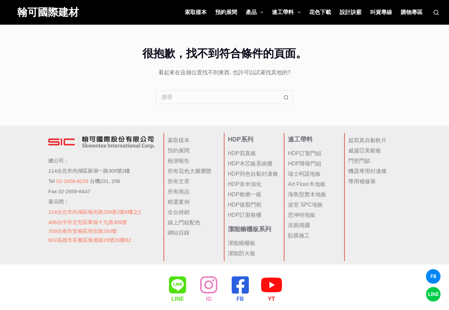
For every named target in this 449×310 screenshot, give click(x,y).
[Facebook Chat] (433, 276)
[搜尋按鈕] (286, 97)
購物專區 (412, 12)
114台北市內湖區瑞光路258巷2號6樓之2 (94, 211)
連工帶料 (287, 12)
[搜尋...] (217, 97)
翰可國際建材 (48, 12)
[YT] (271, 284)
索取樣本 (196, 12)
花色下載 (320, 12)
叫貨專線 (381, 12)
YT (271, 299)
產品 (256, 12)
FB (240, 299)
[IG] (208, 284)
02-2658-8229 (72, 180)
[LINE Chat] (433, 294)
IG (209, 299)
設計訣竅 (351, 12)
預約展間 (226, 12)
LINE (177, 299)
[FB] (240, 284)
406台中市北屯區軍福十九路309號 (87, 221)
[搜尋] (436, 12)
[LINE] (177, 284)
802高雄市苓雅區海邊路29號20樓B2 (89, 239)
